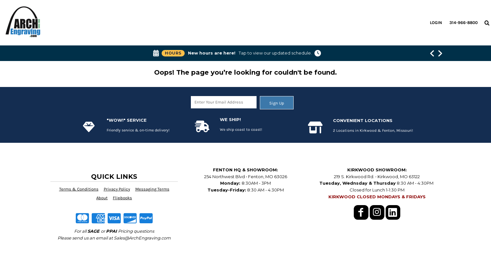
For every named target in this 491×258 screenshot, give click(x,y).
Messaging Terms (152, 189)
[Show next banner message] (440, 53)
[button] (486, 22)
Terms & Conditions (79, 189)
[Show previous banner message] (432, 53)
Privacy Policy (117, 189)
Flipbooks (122, 197)
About (102, 197)
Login (436, 22)
